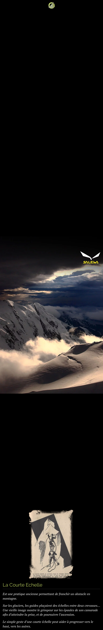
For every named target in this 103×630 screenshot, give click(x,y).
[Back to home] (51, 5)
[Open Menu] (4, 5)
